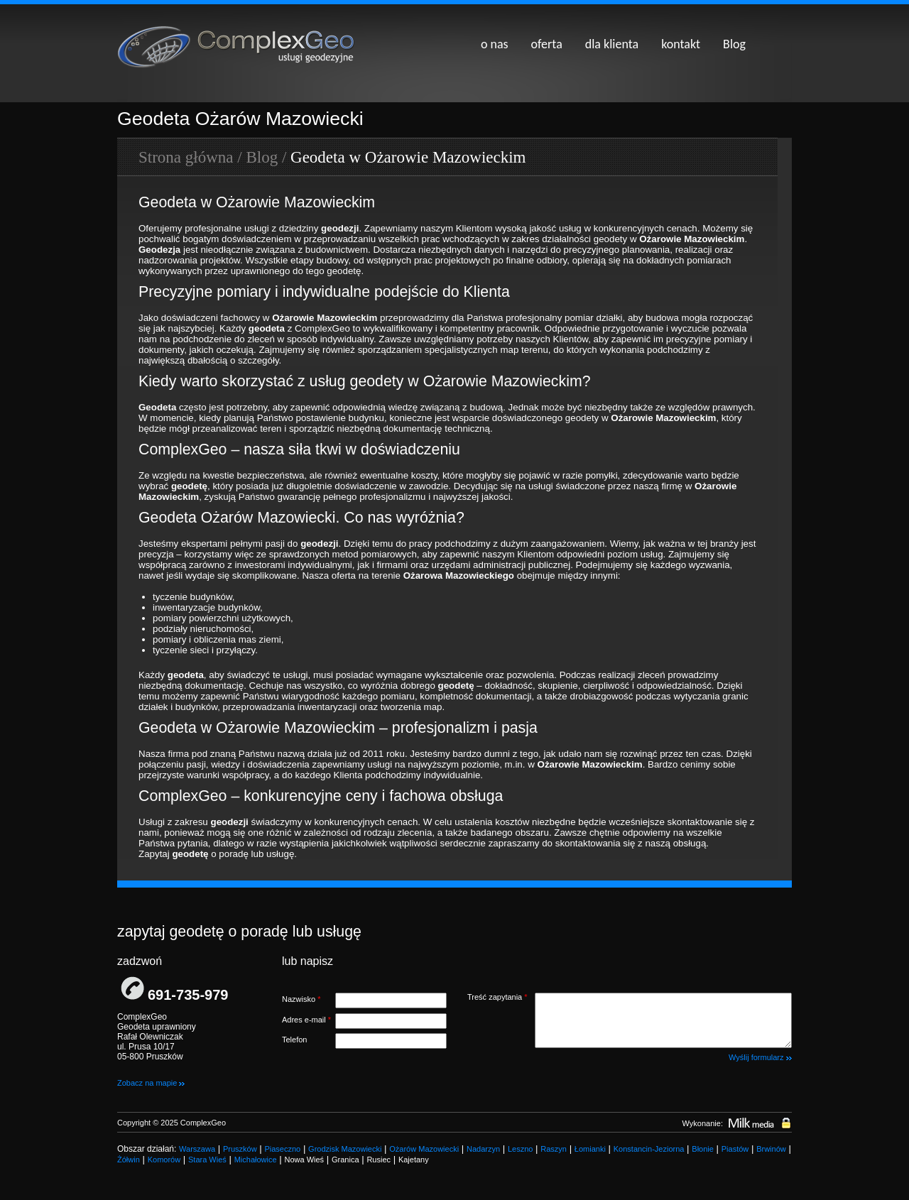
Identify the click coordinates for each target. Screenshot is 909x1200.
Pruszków (240, 1149)
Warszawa (197, 1149)
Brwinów (771, 1149)
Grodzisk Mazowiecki (344, 1149)
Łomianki (590, 1149)
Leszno (520, 1149)
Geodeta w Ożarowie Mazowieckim (408, 157)
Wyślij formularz (760, 1057)
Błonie (703, 1149)
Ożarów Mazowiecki (424, 1149)
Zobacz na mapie (151, 1083)
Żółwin (128, 1159)
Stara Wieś (207, 1159)
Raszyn (553, 1149)
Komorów (164, 1159)
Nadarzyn (483, 1149)
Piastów (735, 1149)
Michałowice (255, 1159)
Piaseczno (282, 1149)
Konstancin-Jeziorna (649, 1149)
